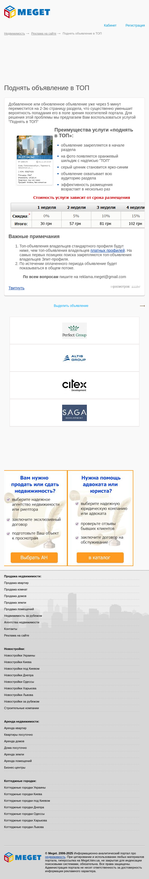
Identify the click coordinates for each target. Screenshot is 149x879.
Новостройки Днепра (19, 675)
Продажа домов (15, 596)
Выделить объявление (71, 306)
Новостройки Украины (19, 655)
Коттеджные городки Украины (25, 787)
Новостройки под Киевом (21, 668)
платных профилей (107, 250)
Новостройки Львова (18, 695)
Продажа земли (15, 602)
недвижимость (55, 856)
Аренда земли (14, 754)
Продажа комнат (15, 589)
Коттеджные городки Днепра (24, 807)
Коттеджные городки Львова (24, 827)
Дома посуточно (15, 747)
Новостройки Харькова (20, 688)
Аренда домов (14, 741)
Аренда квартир (15, 728)
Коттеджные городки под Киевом (27, 800)
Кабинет (110, 25)
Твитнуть (16, 288)
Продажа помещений (19, 609)
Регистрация (135, 25)
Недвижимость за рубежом (23, 615)
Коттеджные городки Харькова (25, 820)
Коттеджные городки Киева (23, 794)
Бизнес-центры (14, 767)
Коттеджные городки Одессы (24, 813)
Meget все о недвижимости (23, 857)
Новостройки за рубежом (21, 701)
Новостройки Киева (17, 662)
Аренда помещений (18, 761)
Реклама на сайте (43, 33)
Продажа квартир (16, 582)
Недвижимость (14, 33)
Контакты (10, 628)
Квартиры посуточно (18, 734)
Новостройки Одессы (19, 681)
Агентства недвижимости (21, 622)
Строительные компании (21, 708)
